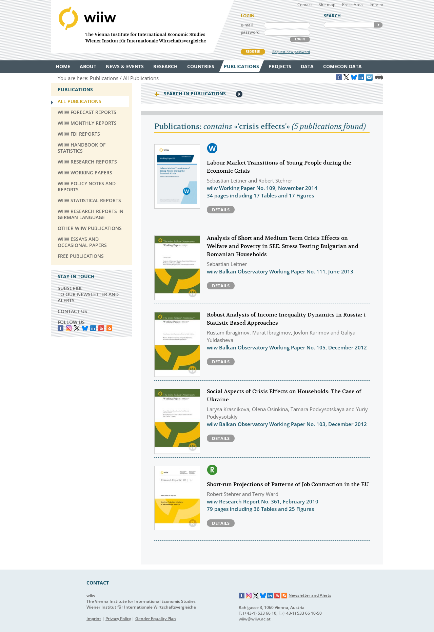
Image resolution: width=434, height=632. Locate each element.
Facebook (60, 328)
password (250, 32)
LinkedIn (93, 328)
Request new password (291, 51)
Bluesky (85, 328)
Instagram (249, 596)
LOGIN (300, 39)
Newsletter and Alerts (310, 595)
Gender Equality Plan (155, 618)
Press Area (352, 4)
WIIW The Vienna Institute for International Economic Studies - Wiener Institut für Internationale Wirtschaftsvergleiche (142, 26)
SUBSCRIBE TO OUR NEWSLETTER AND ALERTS (88, 294)
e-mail (247, 25)
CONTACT (97, 582)
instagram (69, 328)
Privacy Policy (118, 618)
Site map (327, 4)
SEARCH (378, 24)
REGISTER (253, 51)
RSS (109, 328)
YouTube (101, 328)
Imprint (376, 4)
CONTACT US (72, 311)
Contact (304, 4)
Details (221, 210)
